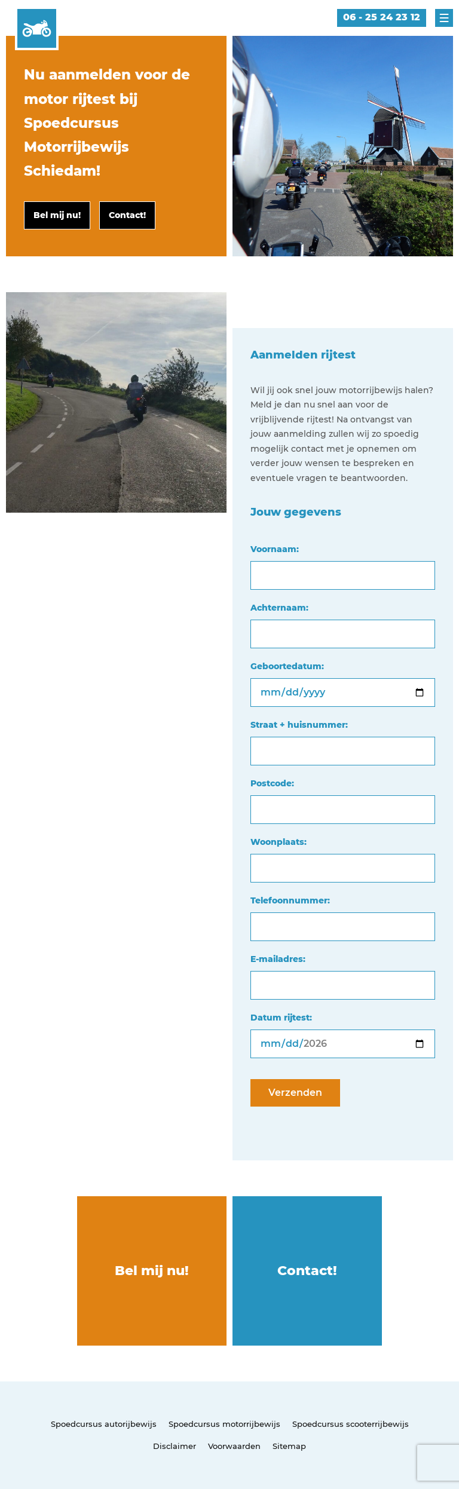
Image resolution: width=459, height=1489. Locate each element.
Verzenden (295, 1092)
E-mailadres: (277, 959)
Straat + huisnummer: (299, 724)
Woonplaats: (278, 842)
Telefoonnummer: (290, 900)
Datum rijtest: (281, 1017)
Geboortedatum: (287, 666)
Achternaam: (279, 607)
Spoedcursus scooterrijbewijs (350, 1424)
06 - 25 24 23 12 (381, 17)
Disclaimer (174, 1446)
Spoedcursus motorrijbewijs (224, 1424)
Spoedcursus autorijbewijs (104, 1424)
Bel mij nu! (152, 1271)
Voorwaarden (234, 1446)
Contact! (307, 1271)
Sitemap (289, 1446)
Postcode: (272, 783)
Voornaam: (274, 549)
